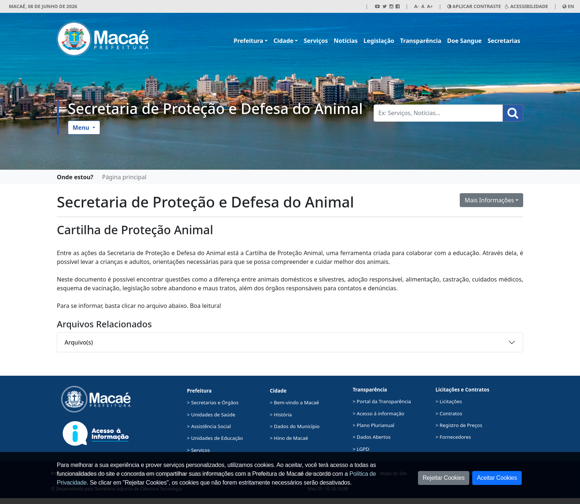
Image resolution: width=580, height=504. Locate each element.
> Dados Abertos (371, 437)
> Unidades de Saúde (211, 414)
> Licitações (449, 401)
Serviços (316, 41)
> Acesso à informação (378, 413)
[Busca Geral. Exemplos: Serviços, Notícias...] (438, 113)
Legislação (379, 41)
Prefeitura (248, 41)
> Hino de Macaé (289, 438)
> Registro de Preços (459, 425)
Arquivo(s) (79, 342)
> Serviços (198, 450)
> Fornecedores (453, 437)
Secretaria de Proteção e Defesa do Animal (215, 108)
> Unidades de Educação (215, 438)
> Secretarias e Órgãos (213, 402)
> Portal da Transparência (382, 401)
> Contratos (449, 413)
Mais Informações (489, 200)
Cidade (283, 41)
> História (281, 414)
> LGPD (361, 449)
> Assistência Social (209, 426)
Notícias (345, 41)
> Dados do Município (295, 426)
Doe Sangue (464, 41)
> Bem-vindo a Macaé (294, 402)
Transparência (420, 41)
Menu (82, 128)
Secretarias (504, 41)
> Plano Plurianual (373, 425)
